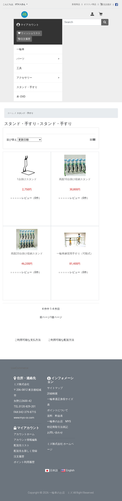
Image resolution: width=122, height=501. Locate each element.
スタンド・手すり (27, 87)
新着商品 (76, 4)
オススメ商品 (90, 4)
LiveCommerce (19, 368)
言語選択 (105, 4)
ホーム (11, 113)
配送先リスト (21, 445)
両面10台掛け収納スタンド (76, 179)
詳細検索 (52, 393)
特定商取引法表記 (57, 427)
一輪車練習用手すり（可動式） (76, 253)
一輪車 (20, 49)
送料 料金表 (55, 415)
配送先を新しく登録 (25, 451)
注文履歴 (24, 38)
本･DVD (21, 96)
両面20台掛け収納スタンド (28, 253)
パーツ (20, 58)
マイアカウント (28, 24)
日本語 (54, 470)
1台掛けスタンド (27, 179)
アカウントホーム (24, 434)
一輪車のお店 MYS (59, 421)
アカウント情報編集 (25, 439)
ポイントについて (57, 410)
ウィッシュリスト (29, 33)
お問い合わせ (55, 432)
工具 (19, 68)
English (70, 470)
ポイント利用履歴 (24, 462)
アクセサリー (24, 77)
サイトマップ (55, 388)
